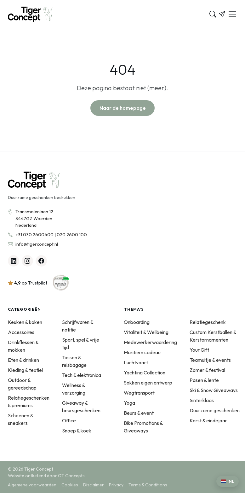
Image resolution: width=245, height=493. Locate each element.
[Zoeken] (212, 14)
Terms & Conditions (147, 485)
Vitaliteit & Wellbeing (146, 332)
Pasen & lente (204, 380)
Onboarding (137, 322)
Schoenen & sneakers (20, 419)
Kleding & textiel (25, 370)
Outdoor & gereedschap (22, 384)
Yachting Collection (144, 372)
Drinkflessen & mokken (23, 346)
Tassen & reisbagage (74, 361)
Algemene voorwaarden (32, 485)
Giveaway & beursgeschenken (81, 407)
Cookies (69, 485)
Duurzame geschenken (215, 410)
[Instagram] (27, 261)
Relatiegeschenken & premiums (28, 401)
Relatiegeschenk (208, 322)
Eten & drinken (23, 360)
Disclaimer (93, 485)
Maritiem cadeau (142, 352)
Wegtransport (139, 393)
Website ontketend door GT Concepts (46, 475)
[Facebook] (41, 261)
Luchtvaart (136, 362)
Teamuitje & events (210, 360)
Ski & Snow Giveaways (214, 390)
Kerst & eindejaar (208, 420)
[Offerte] (222, 14)
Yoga (129, 403)
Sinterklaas (202, 400)
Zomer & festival (207, 370)
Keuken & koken (25, 322)
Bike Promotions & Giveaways (143, 427)
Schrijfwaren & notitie (77, 326)
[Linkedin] (13, 261)
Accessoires (21, 332)
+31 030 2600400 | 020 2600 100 (51, 235)
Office (69, 420)
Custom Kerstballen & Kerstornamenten (213, 336)
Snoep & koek (76, 430)
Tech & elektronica (81, 375)
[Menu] (232, 14)
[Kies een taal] (227, 481)
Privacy (116, 485)
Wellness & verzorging (73, 389)
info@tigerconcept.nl (36, 244)
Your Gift (199, 350)
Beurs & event (139, 413)
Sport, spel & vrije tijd (80, 343)
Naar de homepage (123, 108)
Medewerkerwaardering (150, 342)
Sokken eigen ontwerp (148, 382)
